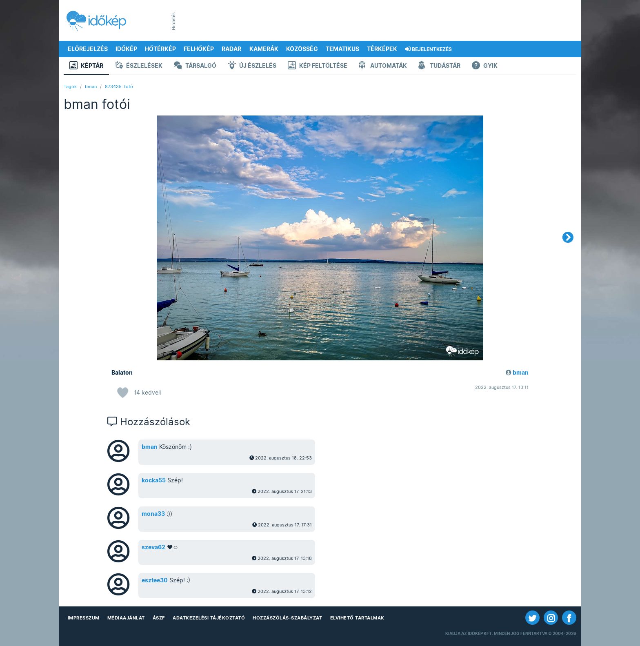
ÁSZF (159, 618)
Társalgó (195, 66)
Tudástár (439, 66)
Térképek (382, 49)
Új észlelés (252, 66)
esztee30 (155, 580)
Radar (231, 49)
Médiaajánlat (126, 618)
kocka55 (154, 480)
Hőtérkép (160, 49)
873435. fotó (119, 86)
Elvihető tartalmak (357, 618)
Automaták (383, 66)
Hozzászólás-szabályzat (287, 618)
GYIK (485, 66)
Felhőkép (199, 49)
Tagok (70, 86)
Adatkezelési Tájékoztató (209, 618)
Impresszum (84, 618)
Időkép (126, 49)
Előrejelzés (88, 49)
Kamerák (263, 49)
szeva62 (153, 547)
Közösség (302, 49)
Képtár (86, 66)
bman (91, 86)
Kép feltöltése (317, 66)
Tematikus (342, 49)
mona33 (153, 514)
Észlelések (138, 66)
